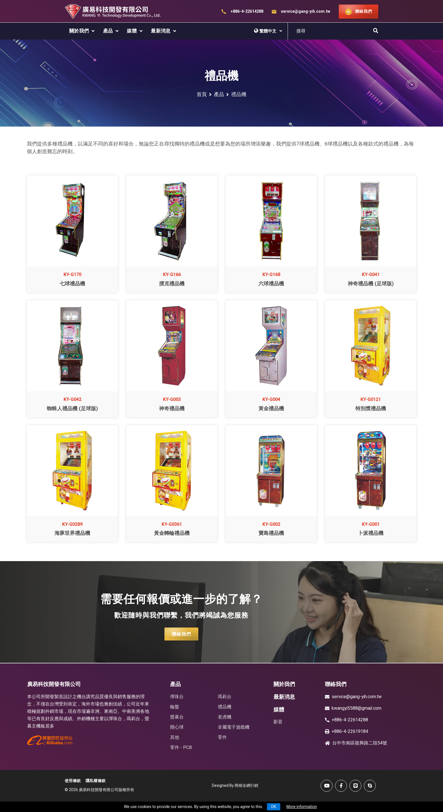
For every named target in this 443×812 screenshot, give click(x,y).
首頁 (202, 94)
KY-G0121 (371, 399)
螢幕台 (177, 717)
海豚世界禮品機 (72, 533)
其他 (174, 737)
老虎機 (224, 717)
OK (273, 806)
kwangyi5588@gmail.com (356, 708)
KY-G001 (371, 524)
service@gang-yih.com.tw (305, 11)
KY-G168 (271, 274)
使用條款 (73, 781)
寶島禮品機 (271, 533)
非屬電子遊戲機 (233, 727)
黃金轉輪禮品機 (172, 533)
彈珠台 (177, 696)
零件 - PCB (181, 747)
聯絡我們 (181, 634)
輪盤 (174, 707)
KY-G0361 (172, 524)
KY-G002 (271, 524)
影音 (278, 721)
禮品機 (224, 707)
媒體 (132, 30)
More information (301, 806)
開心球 (177, 727)
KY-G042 (72, 399)
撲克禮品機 (171, 284)
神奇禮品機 (171, 408)
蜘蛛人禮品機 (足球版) (72, 408)
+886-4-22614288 (247, 11)
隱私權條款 (96, 781)
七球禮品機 (72, 284)
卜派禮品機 (370, 533)
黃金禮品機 (271, 408)
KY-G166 (172, 274)
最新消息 (161, 30)
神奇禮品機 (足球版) (371, 284)
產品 (108, 30)
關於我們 (79, 30)
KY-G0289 (72, 524)
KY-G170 (72, 274)
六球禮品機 (271, 284)
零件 (222, 737)
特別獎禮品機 (370, 408)
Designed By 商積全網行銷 (235, 786)
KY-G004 (271, 399)
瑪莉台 (224, 696)
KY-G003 (172, 399)
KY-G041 (371, 274)
